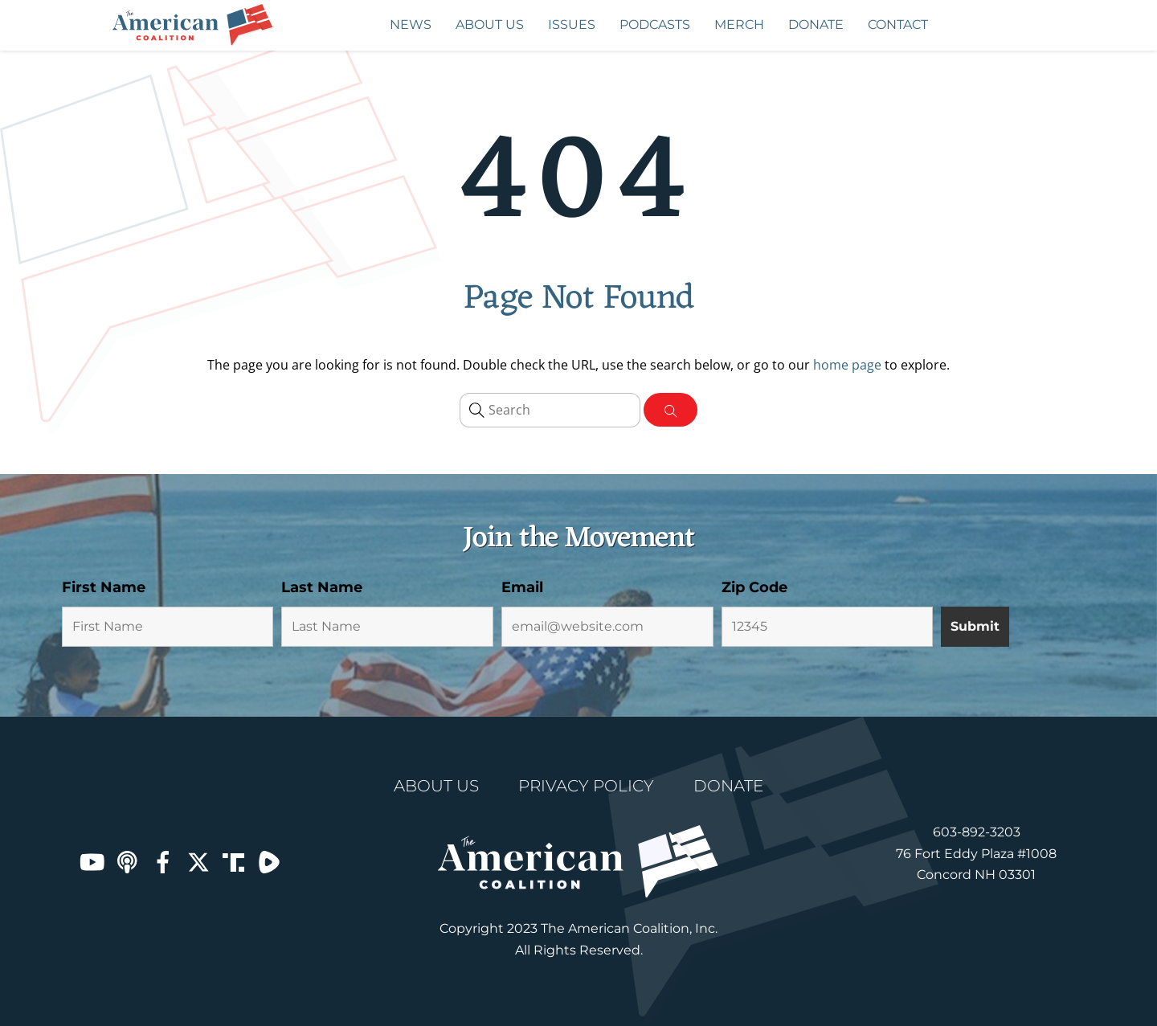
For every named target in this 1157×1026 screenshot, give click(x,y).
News (410, 24)
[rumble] (269, 861)
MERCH (739, 24)
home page (847, 365)
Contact (898, 24)
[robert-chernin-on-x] (198, 861)
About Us (490, 24)
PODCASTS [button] (660, 26)
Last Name (321, 587)
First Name (103, 587)
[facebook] (163, 861)
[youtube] (92, 861)
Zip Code (754, 587)
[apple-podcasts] (128, 861)
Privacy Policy (586, 785)
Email (522, 587)
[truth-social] (234, 861)
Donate (816, 24)
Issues (577, 26)
